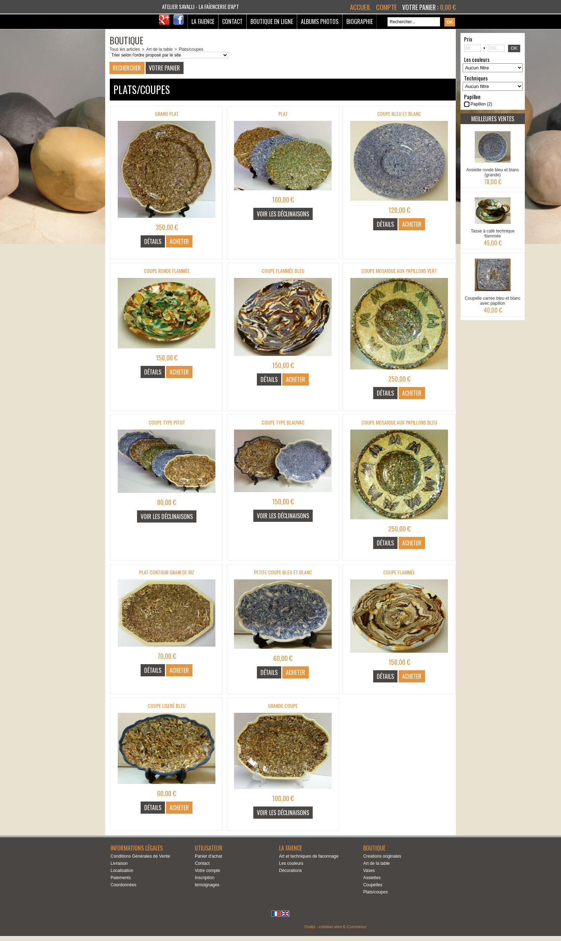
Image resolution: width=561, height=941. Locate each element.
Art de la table (159, 49)
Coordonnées (123, 884)
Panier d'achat (208, 856)
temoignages (207, 884)
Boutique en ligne (271, 21)
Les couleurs (291, 863)
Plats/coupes (191, 49)
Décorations (290, 870)
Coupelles (372, 884)
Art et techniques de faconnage (308, 856)
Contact (232, 21)
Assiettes (372, 877)
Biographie (359, 21)
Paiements (121, 877)
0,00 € (448, 7)
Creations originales (382, 856)
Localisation (122, 870)
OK (514, 48)
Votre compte (207, 870)
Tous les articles (124, 49)
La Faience (202, 21)
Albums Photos (319, 21)
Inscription (204, 877)
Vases (369, 870)
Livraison (119, 863)
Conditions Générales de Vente (140, 856)
